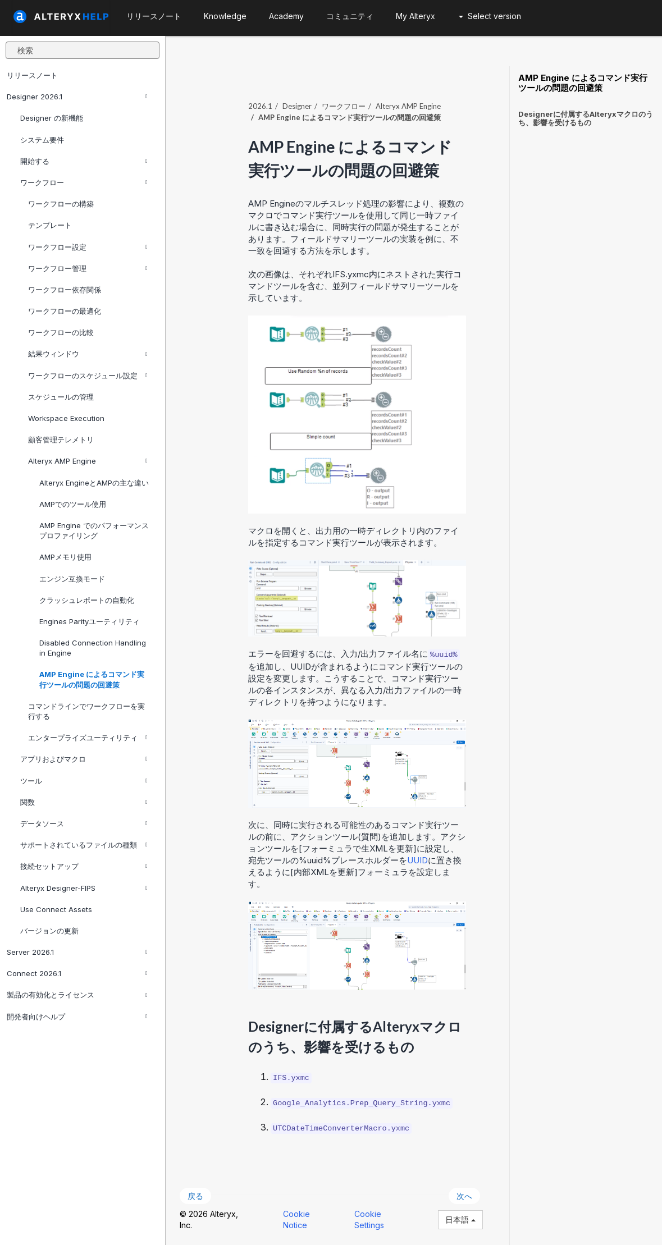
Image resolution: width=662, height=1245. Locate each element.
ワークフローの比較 (61, 332)
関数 (84, 802)
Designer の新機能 (51, 117)
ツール (84, 780)
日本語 (460, 1219)
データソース (84, 823)
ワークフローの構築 (61, 203)
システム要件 (42, 139)
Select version (490, 16)
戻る (195, 1196)
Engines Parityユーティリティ (89, 621)
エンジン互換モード (72, 578)
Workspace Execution (66, 418)
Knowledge (225, 16)
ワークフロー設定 (88, 246)
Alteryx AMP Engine (88, 460)
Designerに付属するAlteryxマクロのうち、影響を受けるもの (585, 118)
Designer (297, 106)
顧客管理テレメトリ (61, 439)
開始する (84, 161)
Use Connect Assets (56, 909)
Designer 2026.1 (77, 96)
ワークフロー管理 (88, 268)
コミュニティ (349, 16)
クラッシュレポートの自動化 (86, 600)
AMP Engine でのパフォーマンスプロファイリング (94, 530)
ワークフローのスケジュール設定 (88, 375)
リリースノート (32, 75)
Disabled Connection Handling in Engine (92, 647)
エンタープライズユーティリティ (88, 737)
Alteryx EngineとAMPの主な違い (94, 482)
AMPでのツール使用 (72, 504)
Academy (286, 16)
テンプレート (50, 225)
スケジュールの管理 (61, 396)
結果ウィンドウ (88, 353)
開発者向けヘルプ (77, 1016)
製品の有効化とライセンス (77, 994)
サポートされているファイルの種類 (84, 844)
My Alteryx (415, 16)
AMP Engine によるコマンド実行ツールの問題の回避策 (91, 679)
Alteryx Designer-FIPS (84, 888)
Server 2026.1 (77, 952)
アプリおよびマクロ (84, 758)
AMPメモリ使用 (65, 556)
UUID (417, 860)
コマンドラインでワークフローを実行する (86, 711)
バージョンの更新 (49, 930)
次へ (464, 1196)
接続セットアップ (84, 866)
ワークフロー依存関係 (64, 289)
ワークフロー (84, 182)
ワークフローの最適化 (64, 310)
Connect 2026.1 (77, 973)
